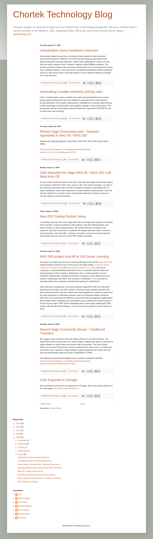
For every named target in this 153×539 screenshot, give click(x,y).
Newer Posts (46, 404)
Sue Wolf (21, 518)
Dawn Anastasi (24, 498)
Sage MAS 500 (105, 262)
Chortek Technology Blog (63, 14)
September (22, 451)
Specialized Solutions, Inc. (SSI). (81, 268)
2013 (18, 423)
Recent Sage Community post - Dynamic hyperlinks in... (39, 464)
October (21, 447)
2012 (18, 427)
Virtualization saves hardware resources (69, 50)
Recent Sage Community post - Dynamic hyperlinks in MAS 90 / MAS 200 (69, 133)
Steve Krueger (24, 514)
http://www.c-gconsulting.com (66, 388)
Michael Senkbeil (25, 506)
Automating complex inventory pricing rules (71, 92)
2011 (18, 430)
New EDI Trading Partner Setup (63, 216)
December (22, 440)
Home (82, 404)
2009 (18, 437)
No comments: (74, 83)
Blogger (87, 526)
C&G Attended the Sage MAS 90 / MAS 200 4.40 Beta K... (40, 468)
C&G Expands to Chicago (58, 380)
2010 (18, 434)
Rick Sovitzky (54, 83)
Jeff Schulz (22, 502)
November (22, 444)
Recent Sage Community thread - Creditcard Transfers (39, 478)
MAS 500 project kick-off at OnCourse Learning (74, 256)
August (21, 454)
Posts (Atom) (56, 408)
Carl (20, 494)
